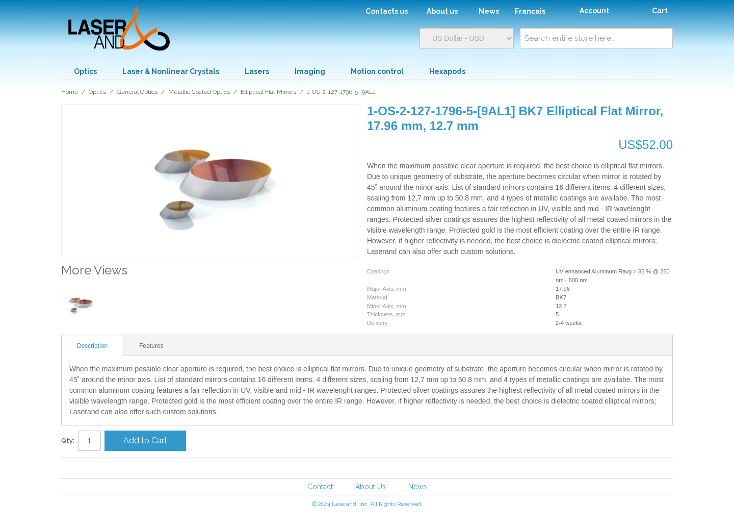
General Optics (137, 91)
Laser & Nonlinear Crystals (170, 71)
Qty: (67, 440)
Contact (320, 487)
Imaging (310, 71)
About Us (370, 487)
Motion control (377, 71)
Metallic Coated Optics (199, 91)
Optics (85, 71)
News (417, 487)
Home (69, 91)
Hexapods (447, 71)
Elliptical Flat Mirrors (268, 91)
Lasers (257, 71)
